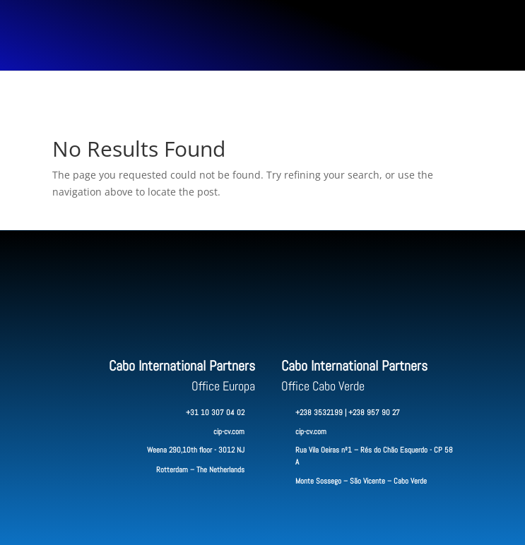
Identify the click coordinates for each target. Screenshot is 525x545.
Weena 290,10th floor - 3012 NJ (195, 450)
